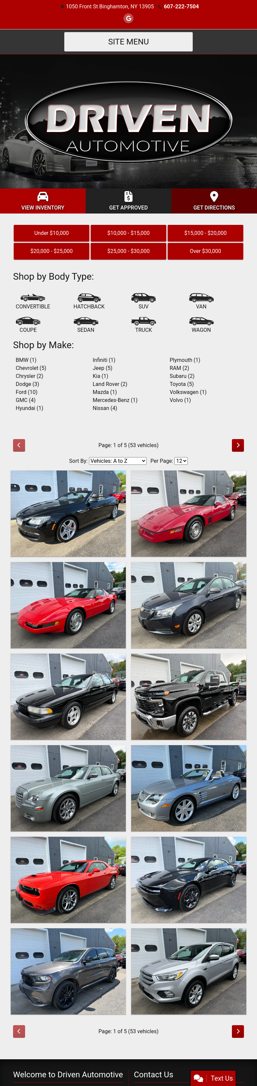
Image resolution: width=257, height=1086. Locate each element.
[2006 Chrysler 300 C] (68, 788)
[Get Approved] (128, 201)
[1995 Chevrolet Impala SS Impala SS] (68, 697)
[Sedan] (86, 325)
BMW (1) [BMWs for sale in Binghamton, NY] (26, 360)
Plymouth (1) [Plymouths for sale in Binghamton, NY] (185, 360)
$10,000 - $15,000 (128, 233)
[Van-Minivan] (201, 302)
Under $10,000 (51, 233)
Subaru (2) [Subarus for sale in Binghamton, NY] (182, 376)
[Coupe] (28, 325)
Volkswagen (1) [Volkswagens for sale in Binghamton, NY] (188, 392)
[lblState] (191, 1055)
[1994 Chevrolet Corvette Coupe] (68, 605)
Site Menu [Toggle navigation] (128, 41)
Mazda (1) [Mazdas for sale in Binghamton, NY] (105, 392)
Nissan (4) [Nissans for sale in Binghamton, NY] (105, 408)
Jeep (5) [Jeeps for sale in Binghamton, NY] (102, 368)
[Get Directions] (214, 201)
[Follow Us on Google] (128, 18)
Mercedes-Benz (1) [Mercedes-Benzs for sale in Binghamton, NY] (115, 400)
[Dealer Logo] (128, 121)
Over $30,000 (205, 251)
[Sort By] (118, 461)
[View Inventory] (43, 201)
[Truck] (143, 325)
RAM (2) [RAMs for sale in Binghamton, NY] (179, 368)
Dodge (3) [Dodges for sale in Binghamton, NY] (27, 384)
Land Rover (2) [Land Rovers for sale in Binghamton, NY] (110, 384)
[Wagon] (201, 325)
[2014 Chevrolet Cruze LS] (188, 605)
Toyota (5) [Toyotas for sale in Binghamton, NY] (182, 384)
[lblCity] (151, 1055)
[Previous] (19, 445)
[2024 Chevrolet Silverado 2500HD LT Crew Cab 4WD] (188, 697)
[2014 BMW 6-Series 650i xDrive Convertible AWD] (68, 513)
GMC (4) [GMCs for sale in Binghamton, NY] (25, 400)
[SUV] (143, 302)
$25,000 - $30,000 (128, 251)
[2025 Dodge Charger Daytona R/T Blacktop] (188, 880)
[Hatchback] (89, 302)
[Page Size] (181, 461)
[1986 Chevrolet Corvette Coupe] (188, 513)
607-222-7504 (181, 6)
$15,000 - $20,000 (205, 233)
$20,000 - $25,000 (51, 251)
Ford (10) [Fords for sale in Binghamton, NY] (26, 392)
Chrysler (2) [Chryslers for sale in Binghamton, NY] (29, 376)
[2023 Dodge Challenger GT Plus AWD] (68, 880)
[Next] (238, 445)
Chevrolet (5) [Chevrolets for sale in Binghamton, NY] (31, 368)
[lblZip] (229, 1055)
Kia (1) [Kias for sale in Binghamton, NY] (100, 376)
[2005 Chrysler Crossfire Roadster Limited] (188, 788)
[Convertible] (33, 302)
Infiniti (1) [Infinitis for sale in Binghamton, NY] (104, 360)
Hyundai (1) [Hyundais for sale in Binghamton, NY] (29, 408)
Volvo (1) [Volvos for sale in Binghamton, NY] (180, 400)
